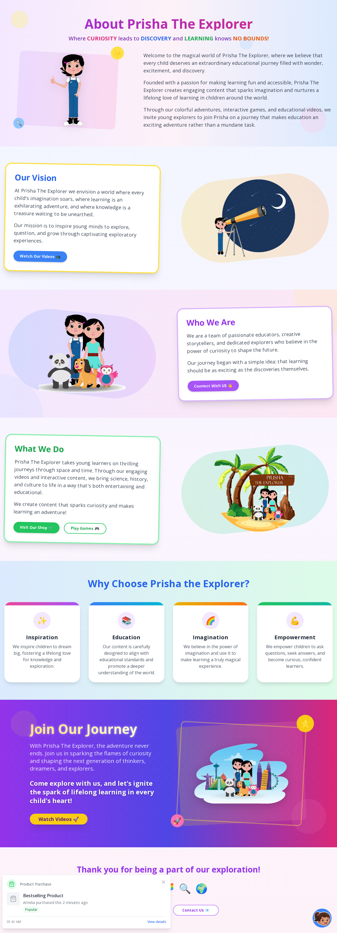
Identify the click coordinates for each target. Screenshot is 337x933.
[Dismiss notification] (163, 882)
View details (156, 922)
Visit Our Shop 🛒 (36, 527)
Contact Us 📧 (196, 910)
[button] (322, 918)
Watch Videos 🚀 (58, 819)
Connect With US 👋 (213, 385)
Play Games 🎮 (85, 528)
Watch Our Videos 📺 (40, 256)
